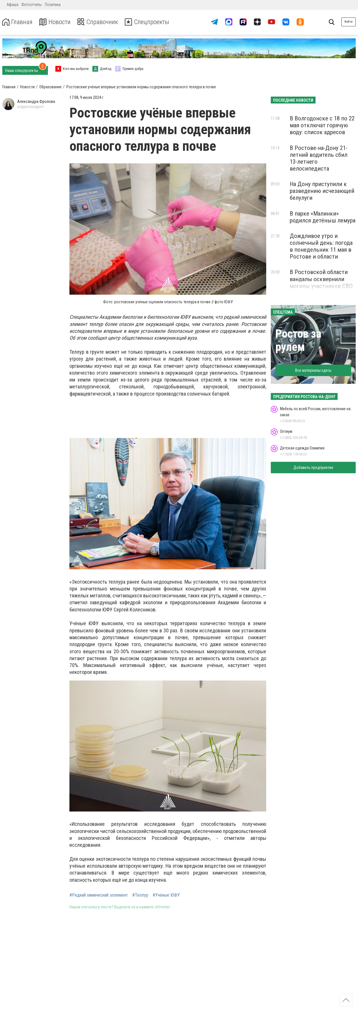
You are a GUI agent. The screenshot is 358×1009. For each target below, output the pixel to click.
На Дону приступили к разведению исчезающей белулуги (322, 191)
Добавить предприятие (313, 467)
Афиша (12, 4)
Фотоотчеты (32, 4)
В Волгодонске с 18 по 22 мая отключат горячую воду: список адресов (322, 125)
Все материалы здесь (313, 370)
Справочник (101, 22)
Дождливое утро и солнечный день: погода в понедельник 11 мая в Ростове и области (321, 246)
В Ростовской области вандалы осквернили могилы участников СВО (321, 279)
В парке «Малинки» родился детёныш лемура (322, 217)
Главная (18, 22)
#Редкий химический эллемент (98, 895)
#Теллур (140, 895)
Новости (57, 22)
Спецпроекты (153, 22)
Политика (53, 4)
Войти (349, 22)
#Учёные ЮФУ (166, 895)
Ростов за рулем (298, 340)
